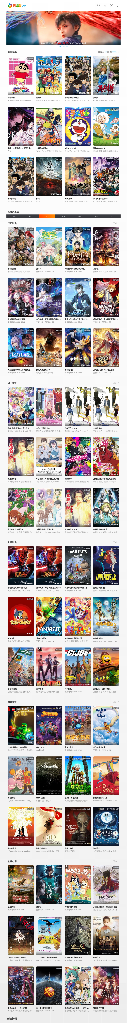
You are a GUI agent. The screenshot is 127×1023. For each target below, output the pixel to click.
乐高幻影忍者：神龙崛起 (17, 747)
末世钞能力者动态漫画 (16, 319)
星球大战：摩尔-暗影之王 (17, 588)
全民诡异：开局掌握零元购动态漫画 (50, 319)
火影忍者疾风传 (42, 148)
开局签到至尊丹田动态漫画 (103, 370)
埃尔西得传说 (41, 848)
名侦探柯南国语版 (72, 98)
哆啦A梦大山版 (70, 148)
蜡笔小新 (11, 98)
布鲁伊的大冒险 (71, 907)
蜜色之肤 (96, 957)
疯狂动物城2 (12, 689)
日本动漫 (12, 383)
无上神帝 (68, 199)
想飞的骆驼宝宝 (99, 747)
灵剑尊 (95, 98)
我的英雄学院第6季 (100, 199)
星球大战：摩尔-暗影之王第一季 (48, 588)
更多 (116, 223)
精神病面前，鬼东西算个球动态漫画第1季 (109, 319)
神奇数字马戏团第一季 (73, 638)
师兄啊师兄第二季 (43, 370)
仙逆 (38, 199)
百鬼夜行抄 (12, 479)
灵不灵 (38, 269)
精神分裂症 (40, 798)
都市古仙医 (69, 370)
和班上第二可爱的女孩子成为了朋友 (50, 479)
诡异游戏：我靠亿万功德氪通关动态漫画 (23, 370)
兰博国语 (39, 689)
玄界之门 (96, 269)
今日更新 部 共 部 (108, 52)
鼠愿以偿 (11, 907)
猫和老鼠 (11, 638)
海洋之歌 (96, 848)
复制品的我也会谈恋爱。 (45, 529)
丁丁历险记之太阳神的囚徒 (46, 957)
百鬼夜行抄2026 (71, 529)
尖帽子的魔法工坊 (100, 529)
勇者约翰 (11, 798)
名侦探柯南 (12, 199)
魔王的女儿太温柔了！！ (17, 529)
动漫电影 (12, 861)
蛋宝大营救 (69, 747)
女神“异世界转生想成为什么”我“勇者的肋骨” (25, 428)
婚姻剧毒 (68, 479)
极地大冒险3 (98, 638)
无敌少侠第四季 (99, 588)
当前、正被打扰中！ (44, 428)
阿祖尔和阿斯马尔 (100, 798)
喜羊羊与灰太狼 (99, 148)
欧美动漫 (12, 542)
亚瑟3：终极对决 (71, 798)
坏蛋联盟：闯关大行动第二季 (76, 588)
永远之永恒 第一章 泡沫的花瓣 (105, 907)
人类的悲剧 (12, 848)
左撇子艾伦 (97, 428)
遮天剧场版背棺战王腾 (73, 957)
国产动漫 (12, 223)
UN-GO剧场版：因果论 (17, 957)
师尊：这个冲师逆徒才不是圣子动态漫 (22, 148)
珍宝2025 (40, 747)
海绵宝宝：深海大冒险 (102, 689)
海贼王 (38, 98)
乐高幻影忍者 (41, 638)
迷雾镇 (38, 907)
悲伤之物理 (69, 848)
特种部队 (68, 689)
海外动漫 (12, 702)
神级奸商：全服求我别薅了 (75, 269)
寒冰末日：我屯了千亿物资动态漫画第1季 (81, 319)
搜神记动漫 (12, 269)
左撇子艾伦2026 (71, 428)
